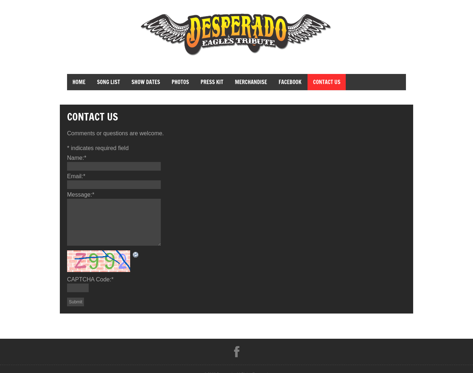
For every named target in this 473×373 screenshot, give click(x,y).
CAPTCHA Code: (90, 279)
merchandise (251, 82)
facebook (290, 82)
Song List (108, 82)
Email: (76, 176)
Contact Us (326, 82)
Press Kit (211, 82)
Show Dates (146, 82)
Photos (180, 82)
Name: (76, 158)
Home (78, 82)
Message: (80, 195)
